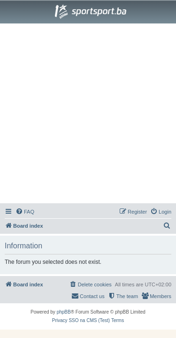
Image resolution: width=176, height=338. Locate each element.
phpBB (64, 312)
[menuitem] (24, 211)
